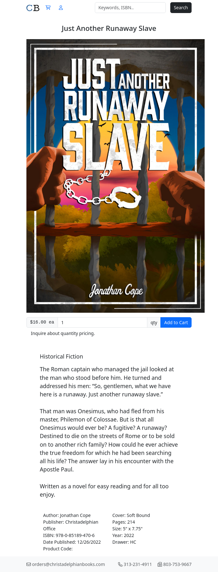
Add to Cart (176, 322)
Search (181, 7)
